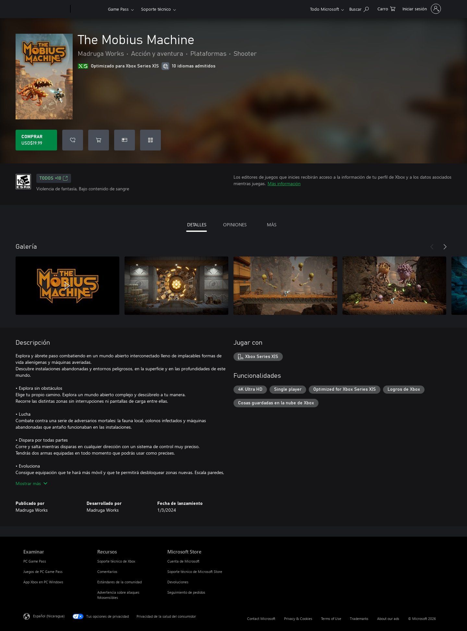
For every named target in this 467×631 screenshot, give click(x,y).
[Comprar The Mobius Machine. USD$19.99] (36, 140)
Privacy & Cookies (298, 618)
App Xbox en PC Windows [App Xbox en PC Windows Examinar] (43, 582)
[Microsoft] (45, 9)
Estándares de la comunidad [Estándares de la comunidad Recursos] (119, 582)
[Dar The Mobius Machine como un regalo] (124, 140)
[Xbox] (88, 9)
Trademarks (359, 618)
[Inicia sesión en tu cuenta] (421, 9)
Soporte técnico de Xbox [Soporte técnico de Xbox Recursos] (116, 561)
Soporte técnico (156, 9)
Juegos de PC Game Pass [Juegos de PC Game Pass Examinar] (43, 571)
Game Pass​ (118, 9)
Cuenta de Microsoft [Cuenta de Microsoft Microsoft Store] (183, 561)
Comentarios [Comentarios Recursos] (107, 571)
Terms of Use (331, 618)
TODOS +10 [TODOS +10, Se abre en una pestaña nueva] (54, 178)
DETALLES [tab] (196, 224)
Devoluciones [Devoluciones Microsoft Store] (177, 582)
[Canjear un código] (150, 140)
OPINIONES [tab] (234, 224)
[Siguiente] (444, 246)
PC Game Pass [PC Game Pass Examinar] (34, 561)
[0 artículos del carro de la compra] (386, 8)
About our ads (388, 618)
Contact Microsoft (261, 618)
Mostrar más (31, 483)
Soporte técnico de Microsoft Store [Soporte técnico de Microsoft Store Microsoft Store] (194, 571)
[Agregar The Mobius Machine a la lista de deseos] (72, 140)
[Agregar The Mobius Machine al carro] (98, 140)
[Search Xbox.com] (359, 8)
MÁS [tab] (271, 224)
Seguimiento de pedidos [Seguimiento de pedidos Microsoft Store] (186, 592)
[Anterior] (431, 246)
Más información (284, 183)
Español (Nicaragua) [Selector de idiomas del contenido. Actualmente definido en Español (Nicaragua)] (49, 616)
